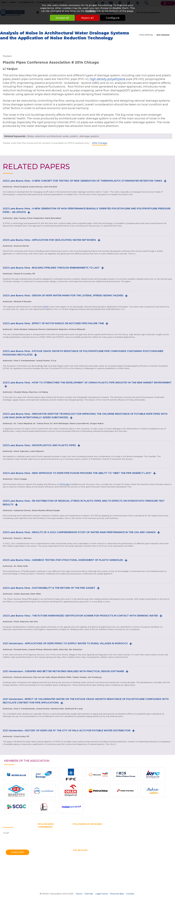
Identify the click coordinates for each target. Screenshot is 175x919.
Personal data (117, 893)
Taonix (78, 893)
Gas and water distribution (107, 827)
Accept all (62, 17)
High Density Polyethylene (85, 855)
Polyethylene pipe (81, 837)
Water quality (92, 863)
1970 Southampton (46, 880)
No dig (99, 858)
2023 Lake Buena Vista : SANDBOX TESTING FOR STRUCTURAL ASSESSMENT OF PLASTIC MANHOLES (63, 560)
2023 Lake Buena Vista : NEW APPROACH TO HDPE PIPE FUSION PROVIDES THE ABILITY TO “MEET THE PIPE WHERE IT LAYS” (77, 473)
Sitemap (88, 893)
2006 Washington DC (47, 850)
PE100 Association (106, 832)
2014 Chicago (163, 35)
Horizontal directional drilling (126, 829)
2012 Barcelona (45, 842)
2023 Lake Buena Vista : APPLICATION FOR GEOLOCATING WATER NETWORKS (49, 240)
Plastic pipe (140, 834)
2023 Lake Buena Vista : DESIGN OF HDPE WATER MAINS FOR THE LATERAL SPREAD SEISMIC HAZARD (63, 295)
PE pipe (147, 832)
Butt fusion (78, 827)
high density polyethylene (107, 79)
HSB (144, 829)
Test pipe (105, 839)
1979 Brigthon (44, 873)
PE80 (128, 832)
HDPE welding (143, 853)
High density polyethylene (85, 829)
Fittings (89, 827)
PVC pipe (128, 837)
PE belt (137, 832)
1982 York (42, 870)
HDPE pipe (64, 484)
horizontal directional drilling (113, 855)
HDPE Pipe (97, 853)
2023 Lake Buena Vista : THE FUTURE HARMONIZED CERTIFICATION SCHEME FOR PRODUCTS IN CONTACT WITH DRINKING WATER (80, 615)
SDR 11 (76, 839)
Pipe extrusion (110, 834)
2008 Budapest (45, 847)
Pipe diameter (94, 834)
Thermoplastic (137, 839)
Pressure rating (114, 837)
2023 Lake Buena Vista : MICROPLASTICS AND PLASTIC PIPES (39, 445)
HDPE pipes (127, 853)
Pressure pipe (98, 837)
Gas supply (156, 827)
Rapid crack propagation (146, 837)
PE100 (120, 832)
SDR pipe (165, 837)
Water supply (112, 842)
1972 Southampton (46, 878)
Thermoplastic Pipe (152, 860)
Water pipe (98, 842)
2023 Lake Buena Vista (48, 829)
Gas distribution (130, 827)
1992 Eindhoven (45, 863)
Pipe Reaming (152, 858)
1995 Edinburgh (45, 860)
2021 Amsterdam (45, 832)
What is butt (126, 863)
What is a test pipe (109, 863)
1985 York (42, 868)
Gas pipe (144, 827)
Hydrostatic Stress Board (84, 832)
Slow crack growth (89, 839)
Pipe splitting (126, 834)
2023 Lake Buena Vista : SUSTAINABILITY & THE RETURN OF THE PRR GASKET (49, 588)
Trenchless (151, 839)
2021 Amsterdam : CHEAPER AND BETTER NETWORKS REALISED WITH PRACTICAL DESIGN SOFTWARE (63, 671)
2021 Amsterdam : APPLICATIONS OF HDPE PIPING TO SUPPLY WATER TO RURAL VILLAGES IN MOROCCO (65, 643)
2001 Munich (43, 855)
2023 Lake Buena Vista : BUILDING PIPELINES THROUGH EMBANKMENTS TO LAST (51, 267)
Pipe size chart (79, 860)
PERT (155, 832)
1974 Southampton (46, 875)
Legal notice (101, 893)
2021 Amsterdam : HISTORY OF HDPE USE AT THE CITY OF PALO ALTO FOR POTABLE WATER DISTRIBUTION (66, 730)
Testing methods (120, 839)
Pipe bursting (79, 834)
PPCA (151, 834)
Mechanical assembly (83, 858)
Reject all (87, 17)
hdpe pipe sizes (112, 853)
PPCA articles (146, 35)
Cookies (90, 10)
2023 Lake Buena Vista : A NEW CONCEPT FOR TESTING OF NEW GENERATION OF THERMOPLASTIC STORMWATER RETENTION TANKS (82, 180)
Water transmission (82, 842)
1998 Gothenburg (46, 858)
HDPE (46, 307)
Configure (112, 17)
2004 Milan (43, 852)
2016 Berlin (43, 837)
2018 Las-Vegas (45, 835)
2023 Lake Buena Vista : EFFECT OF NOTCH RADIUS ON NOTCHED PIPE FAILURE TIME (53, 323)
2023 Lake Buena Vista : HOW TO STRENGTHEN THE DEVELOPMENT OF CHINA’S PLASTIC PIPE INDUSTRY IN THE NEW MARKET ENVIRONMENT (87, 382)
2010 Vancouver (45, 845)
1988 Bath (42, 865)
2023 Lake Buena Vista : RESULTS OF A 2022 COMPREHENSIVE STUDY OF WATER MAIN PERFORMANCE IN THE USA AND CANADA (79, 532)
